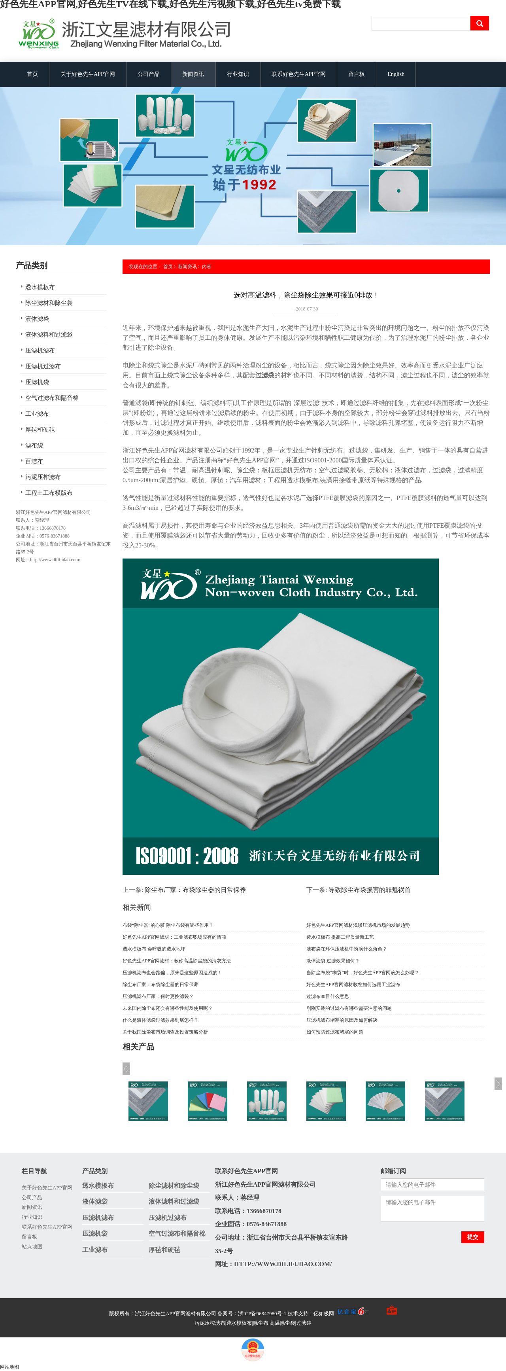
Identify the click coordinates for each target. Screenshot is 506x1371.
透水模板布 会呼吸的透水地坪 (154, 949)
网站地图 (9, 1367)
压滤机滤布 (40, 350)
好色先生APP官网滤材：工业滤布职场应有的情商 (174, 937)
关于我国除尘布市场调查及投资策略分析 (165, 1032)
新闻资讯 (193, 74)
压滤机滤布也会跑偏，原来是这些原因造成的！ (172, 972)
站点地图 (32, 1247)
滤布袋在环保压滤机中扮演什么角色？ (346, 949)
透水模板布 (40, 287)
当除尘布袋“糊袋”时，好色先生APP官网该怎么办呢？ (362, 972)
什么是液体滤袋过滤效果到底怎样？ (160, 1020)
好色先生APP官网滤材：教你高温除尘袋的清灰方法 (177, 961)
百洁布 (34, 461)
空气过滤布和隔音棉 (52, 398)
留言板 (356, 74)
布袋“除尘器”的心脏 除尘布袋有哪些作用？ (168, 925)
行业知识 (238, 74)
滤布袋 (34, 445)
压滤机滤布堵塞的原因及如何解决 (342, 1020)
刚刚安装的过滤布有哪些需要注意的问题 (349, 1008)
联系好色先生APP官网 (299, 74)
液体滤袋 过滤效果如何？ (333, 961)
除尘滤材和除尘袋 (49, 303)
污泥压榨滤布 (43, 477)
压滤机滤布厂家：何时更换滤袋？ (158, 996)
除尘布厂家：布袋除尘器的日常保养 (195, 889)
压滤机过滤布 (43, 366)
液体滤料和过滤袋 (49, 334)
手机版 (376, 1313)
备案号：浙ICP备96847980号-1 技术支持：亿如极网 (293, 1313)
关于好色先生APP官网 (87, 74)
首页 (32, 74)
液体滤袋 (37, 319)
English (395, 74)
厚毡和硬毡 (40, 429)
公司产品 (149, 74)
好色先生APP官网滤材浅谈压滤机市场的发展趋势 (358, 925)
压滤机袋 (37, 382)
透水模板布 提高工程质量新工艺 (340, 937)
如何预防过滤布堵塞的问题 (334, 1032)
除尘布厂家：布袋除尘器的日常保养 (160, 984)
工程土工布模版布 (49, 493)
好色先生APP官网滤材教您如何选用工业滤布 (353, 984)
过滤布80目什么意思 (327, 996)
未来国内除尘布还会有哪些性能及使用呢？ (168, 1008)
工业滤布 (37, 414)
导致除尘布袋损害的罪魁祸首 (370, 889)
